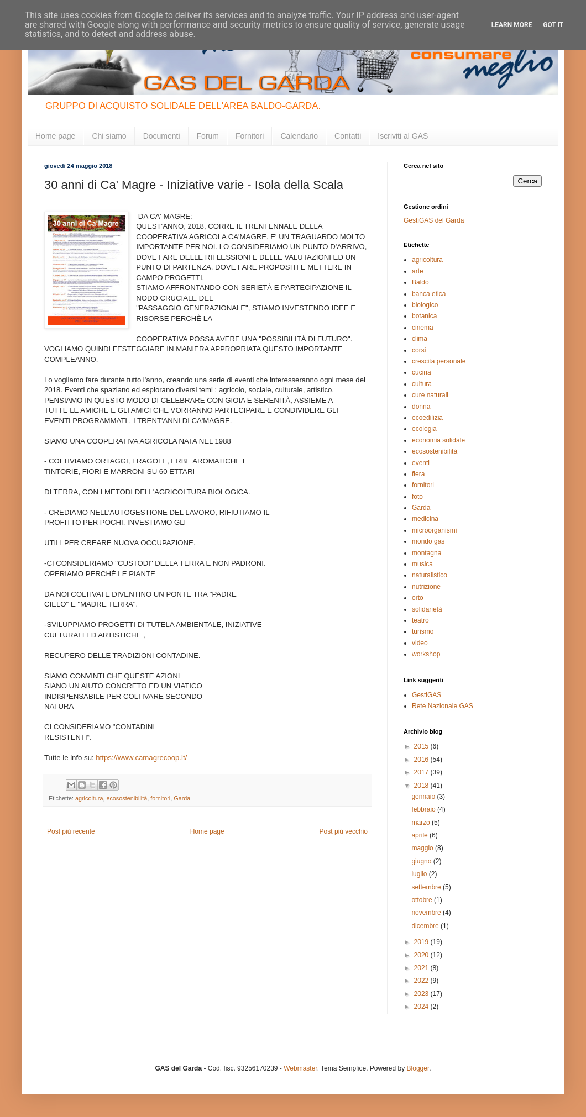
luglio (419, 874)
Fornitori (250, 135)
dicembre (426, 926)
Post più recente (71, 831)
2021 (422, 968)
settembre (427, 887)
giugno (422, 861)
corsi (419, 350)
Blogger (418, 1068)
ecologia (424, 429)
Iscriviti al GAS (403, 135)
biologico (425, 305)
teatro (420, 620)
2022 (422, 980)
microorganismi (434, 530)
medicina (425, 519)
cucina (421, 372)
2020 (422, 955)
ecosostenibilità (126, 798)
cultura (422, 384)
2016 (422, 759)
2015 (422, 746)
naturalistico (429, 575)
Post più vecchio (344, 831)
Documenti (161, 135)
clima (419, 339)
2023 (422, 994)
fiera (418, 474)
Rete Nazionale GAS (442, 706)
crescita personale (438, 361)
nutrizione (426, 587)
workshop (426, 654)
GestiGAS (426, 695)
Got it (553, 25)
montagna (426, 553)
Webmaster (300, 1068)
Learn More (511, 25)
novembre (427, 912)
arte (417, 271)
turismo (422, 631)
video (420, 643)
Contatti (347, 135)
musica (422, 564)
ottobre (422, 900)
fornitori (160, 798)
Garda (182, 798)
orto (417, 598)
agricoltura (89, 798)
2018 (422, 785)
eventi (421, 463)
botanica (424, 316)
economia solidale (438, 440)
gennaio (424, 796)
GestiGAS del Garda (434, 220)
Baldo (420, 282)
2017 (422, 772)
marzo (421, 822)
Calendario (299, 135)
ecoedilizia (427, 417)
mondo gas (428, 541)
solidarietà (427, 609)
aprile (420, 835)
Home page (55, 135)
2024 (422, 1006)
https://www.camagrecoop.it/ (141, 758)
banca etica (429, 294)
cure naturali (430, 395)
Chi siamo (109, 135)
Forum (208, 135)
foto (417, 496)
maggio (423, 848)
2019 (422, 942)
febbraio (424, 809)
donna (421, 406)
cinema (422, 327)
